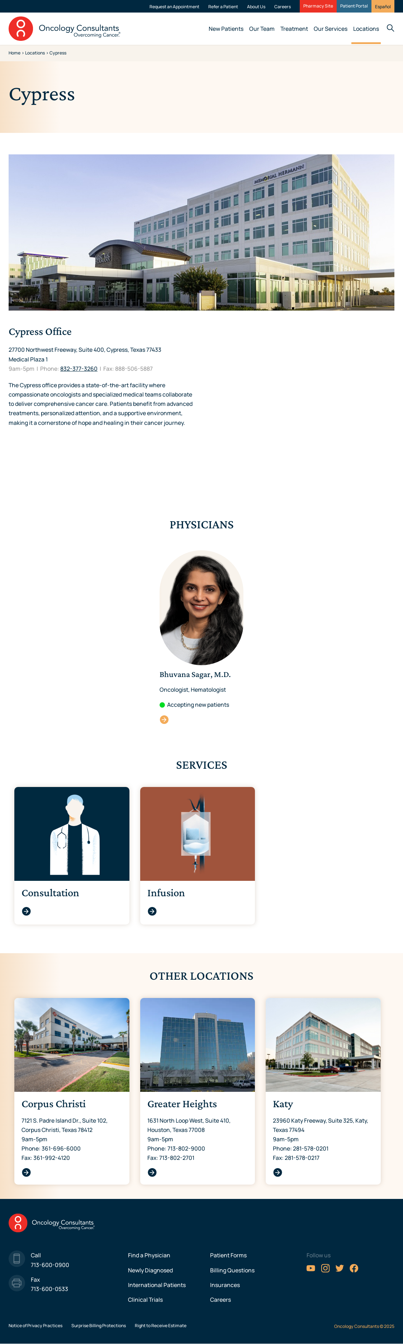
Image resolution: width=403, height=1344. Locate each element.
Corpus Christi (26, 1172)
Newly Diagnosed (150, 1270)
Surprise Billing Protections (98, 1326)
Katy (278, 1172)
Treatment (294, 29)
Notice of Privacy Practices (35, 1326)
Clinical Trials (145, 1300)
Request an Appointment (174, 7)
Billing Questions (232, 1270)
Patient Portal (354, 6)
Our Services (330, 29)
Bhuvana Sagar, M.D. (164, 719)
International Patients (157, 1285)
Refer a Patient (223, 7)
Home (14, 53)
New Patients (226, 29)
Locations (366, 29)
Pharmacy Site (318, 6)
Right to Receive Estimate (160, 1326)
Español (383, 7)
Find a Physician (149, 1255)
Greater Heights (152, 1172)
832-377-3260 (79, 369)
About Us (256, 7)
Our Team (262, 29)
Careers (282, 7)
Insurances (225, 1285)
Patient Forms (228, 1255)
